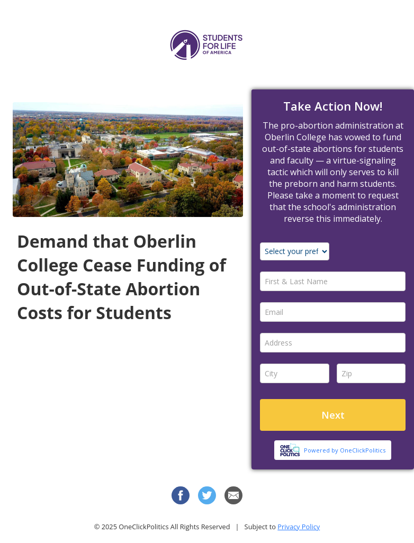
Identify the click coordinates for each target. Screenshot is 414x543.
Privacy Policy (298, 526)
